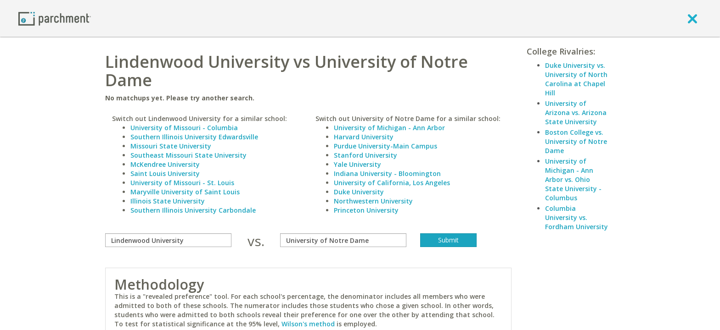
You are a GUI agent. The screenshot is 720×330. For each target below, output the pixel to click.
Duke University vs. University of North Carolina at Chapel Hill (576, 79)
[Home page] (54, 18)
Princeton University (366, 210)
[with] (343, 240)
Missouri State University (170, 146)
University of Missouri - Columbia (184, 127)
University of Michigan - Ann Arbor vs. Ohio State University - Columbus (573, 179)
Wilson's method (308, 323)
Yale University (357, 164)
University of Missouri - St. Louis (182, 182)
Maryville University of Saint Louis (185, 191)
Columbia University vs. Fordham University (576, 217)
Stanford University (365, 155)
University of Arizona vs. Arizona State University (576, 112)
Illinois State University (167, 201)
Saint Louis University (165, 173)
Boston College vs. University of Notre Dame (576, 141)
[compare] (168, 240)
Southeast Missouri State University (188, 155)
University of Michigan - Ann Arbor (389, 127)
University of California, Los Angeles (392, 182)
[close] (692, 18)
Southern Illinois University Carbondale (193, 210)
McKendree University (165, 164)
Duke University (359, 191)
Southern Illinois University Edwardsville (194, 136)
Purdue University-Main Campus (385, 146)
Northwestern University (373, 201)
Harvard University (364, 136)
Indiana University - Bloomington (387, 173)
